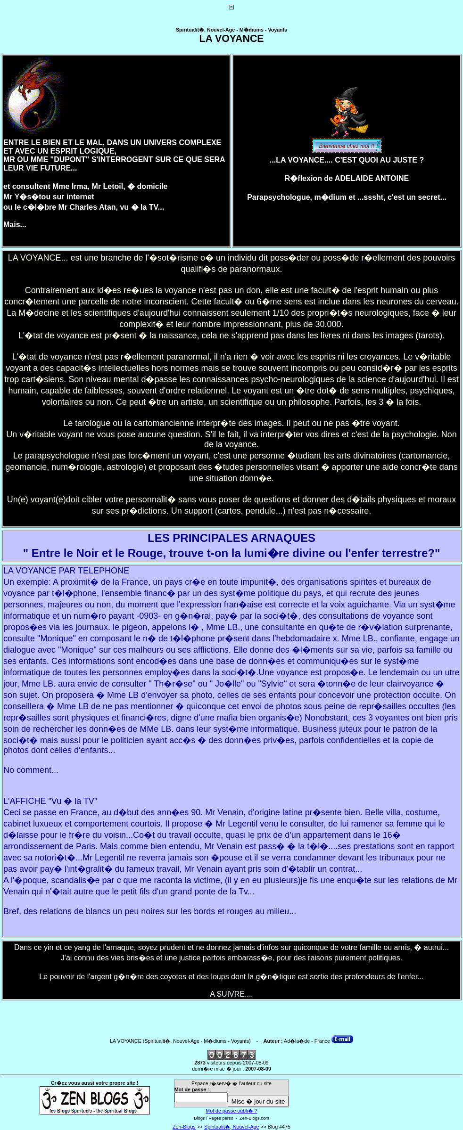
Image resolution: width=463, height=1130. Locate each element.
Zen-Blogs (184, 1127)
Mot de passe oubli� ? (231, 1111)
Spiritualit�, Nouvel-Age (231, 1127)
